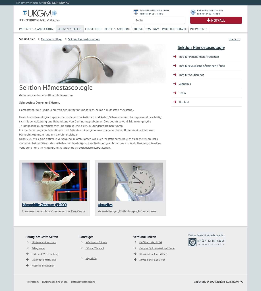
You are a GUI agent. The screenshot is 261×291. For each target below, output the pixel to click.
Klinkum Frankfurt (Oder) (153, 254)
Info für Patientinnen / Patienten (199, 56)
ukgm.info (91, 258)
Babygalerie (38, 248)
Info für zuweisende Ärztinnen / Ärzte (202, 65)
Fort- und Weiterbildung (45, 254)
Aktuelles (105, 204)
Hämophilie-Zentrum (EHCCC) (44, 204)
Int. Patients (199, 29)
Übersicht (234, 39)
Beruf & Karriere (117, 29)
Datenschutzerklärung (83, 281)
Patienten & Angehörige (36, 29)
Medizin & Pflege (69, 29)
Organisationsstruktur (44, 259)
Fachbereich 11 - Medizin (151, 13)
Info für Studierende (191, 75)
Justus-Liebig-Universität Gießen (154, 10)
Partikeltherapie (174, 29)
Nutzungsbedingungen (55, 281)
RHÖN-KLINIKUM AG (150, 242)
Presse (138, 29)
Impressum (33, 281)
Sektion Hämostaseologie (84, 39)
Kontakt (184, 102)
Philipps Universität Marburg (210, 10)
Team (182, 93)
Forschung (93, 29)
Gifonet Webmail (95, 248)
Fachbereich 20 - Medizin (208, 13)
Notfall (218, 20)
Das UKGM (152, 29)
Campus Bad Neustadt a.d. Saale (157, 248)
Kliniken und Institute (44, 242)
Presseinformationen (43, 265)
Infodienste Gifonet (96, 242)
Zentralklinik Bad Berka (152, 259)
